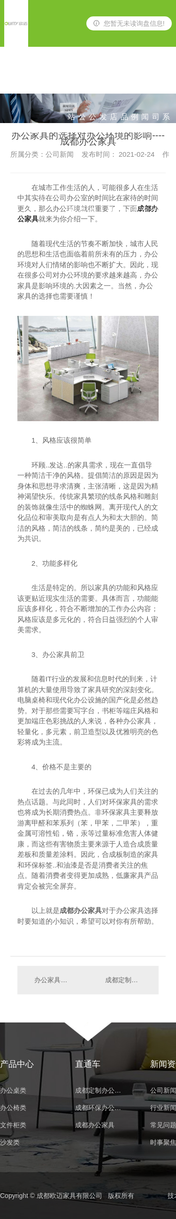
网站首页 (71, 80)
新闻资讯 (145, 80)
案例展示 (134, 80)
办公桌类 (82, 80)
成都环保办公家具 (101, 1107)
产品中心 (124, 80)
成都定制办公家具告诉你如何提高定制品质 (127, 980)
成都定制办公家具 (101, 1090)
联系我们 (166, 80)
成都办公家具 (95, 1125)
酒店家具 (113, 80)
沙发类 (103, 80)
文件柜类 (13, 1125)
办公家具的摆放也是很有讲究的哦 (52, 980)
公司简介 (156, 80)
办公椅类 (92, 80)
